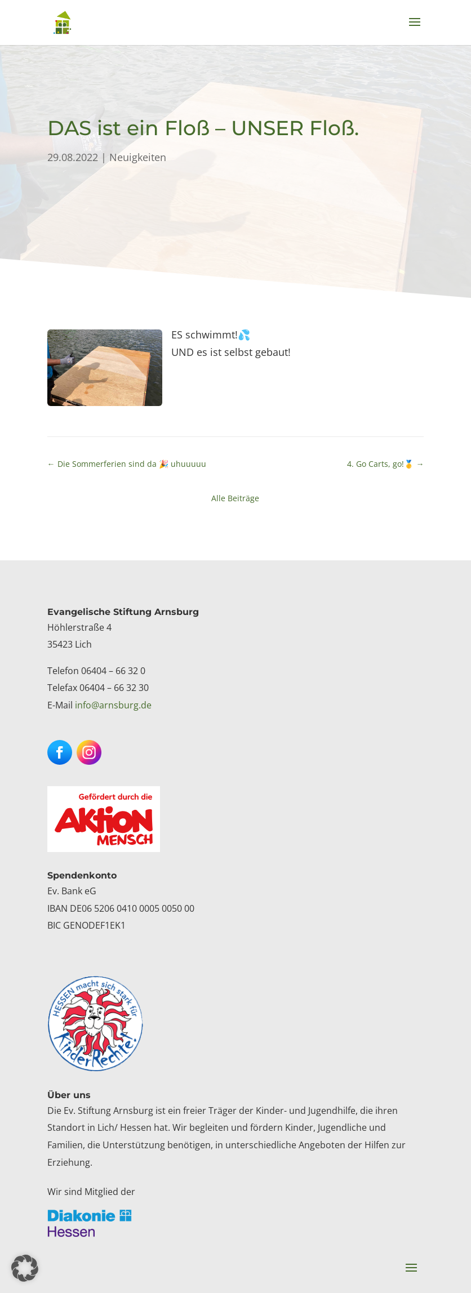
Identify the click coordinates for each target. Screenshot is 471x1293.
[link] (62, 22)
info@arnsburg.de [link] (113, 705)
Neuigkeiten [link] (137, 157)
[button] (415, 29)
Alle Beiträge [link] (235, 498)
